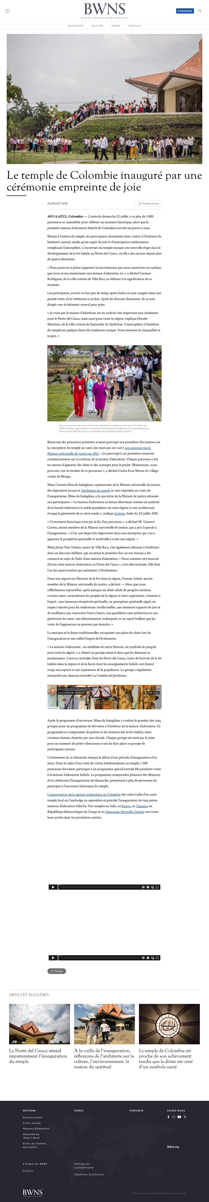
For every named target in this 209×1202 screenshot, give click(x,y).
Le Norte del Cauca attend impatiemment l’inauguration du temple (38, 1056)
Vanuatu (141, 806)
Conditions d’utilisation (89, 1174)
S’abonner (185, 11)
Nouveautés (75, 25)
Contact (28, 1170)
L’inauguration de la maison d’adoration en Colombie (84, 794)
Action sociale (32, 1122)
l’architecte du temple (95, 490)
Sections (97, 25)
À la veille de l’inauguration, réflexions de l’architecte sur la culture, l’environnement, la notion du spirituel (104, 1059)
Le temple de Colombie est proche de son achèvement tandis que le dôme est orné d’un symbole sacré (166, 1059)
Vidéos (116, 25)
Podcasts (134, 25)
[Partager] (56, 971)
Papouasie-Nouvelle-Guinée (125, 811)
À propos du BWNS (35, 1163)
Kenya (126, 806)
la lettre (120, 513)
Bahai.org (173, 1146)
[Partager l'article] (148, 203)
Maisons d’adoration (36, 1128)
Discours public (32, 1117)
